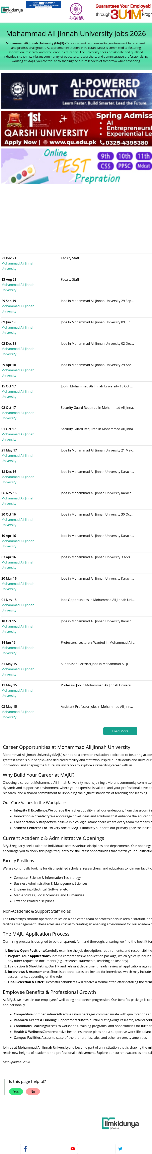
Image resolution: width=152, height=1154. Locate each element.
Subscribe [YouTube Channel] (73, 1062)
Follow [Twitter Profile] (120, 1062)
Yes (16, 976)
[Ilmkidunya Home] (12, 10)
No (33, 976)
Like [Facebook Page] (25, 1062)
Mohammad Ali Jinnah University (35, 261)
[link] (43, 4)
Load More (120, 616)
